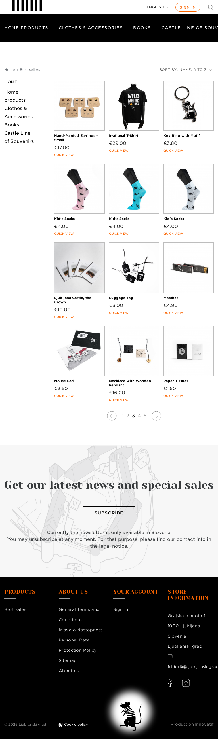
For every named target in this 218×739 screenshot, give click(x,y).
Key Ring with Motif (182, 136)
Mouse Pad (64, 381)
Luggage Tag (121, 298)
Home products (26, 28)
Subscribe (109, 513)
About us (69, 670)
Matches (171, 298)
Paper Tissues (176, 381)
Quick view (64, 154)
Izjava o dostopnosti (81, 630)
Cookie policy (76, 724)
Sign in (188, 7)
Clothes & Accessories (91, 28)
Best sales (15, 609)
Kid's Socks (64, 219)
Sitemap (68, 660)
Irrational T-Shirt (123, 136)
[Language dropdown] (158, 7)
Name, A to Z (195, 69)
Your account (135, 592)
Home (10, 82)
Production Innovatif (192, 724)
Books (142, 28)
